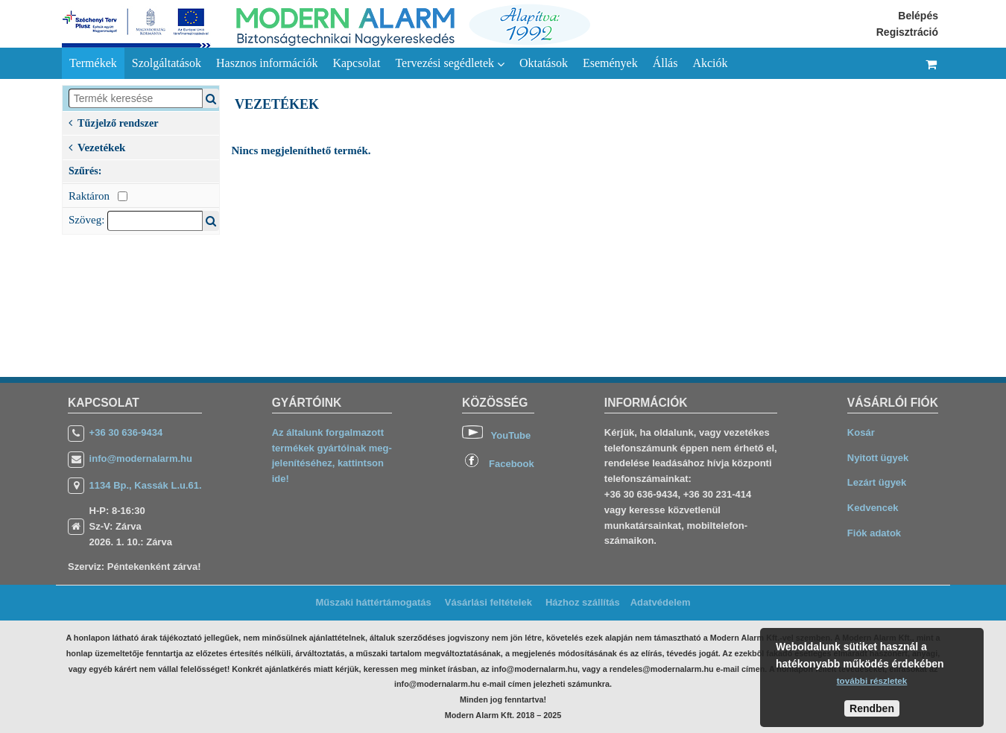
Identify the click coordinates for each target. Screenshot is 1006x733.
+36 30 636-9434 (126, 432)
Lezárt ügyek (876, 482)
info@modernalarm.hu (140, 458)
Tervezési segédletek (449, 63)
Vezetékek (97, 146)
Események (610, 63)
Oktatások (543, 63)
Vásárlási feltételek (488, 602)
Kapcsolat (356, 63)
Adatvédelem (660, 602)
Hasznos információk (266, 63)
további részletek (872, 680)
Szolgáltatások (166, 63)
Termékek (93, 63)
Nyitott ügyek (877, 457)
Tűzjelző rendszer (114, 122)
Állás (665, 63)
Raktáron (98, 196)
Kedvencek (873, 507)
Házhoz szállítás (582, 602)
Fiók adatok (874, 533)
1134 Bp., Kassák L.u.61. (145, 485)
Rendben (872, 708)
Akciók (709, 63)
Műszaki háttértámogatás (373, 602)
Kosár (861, 432)
